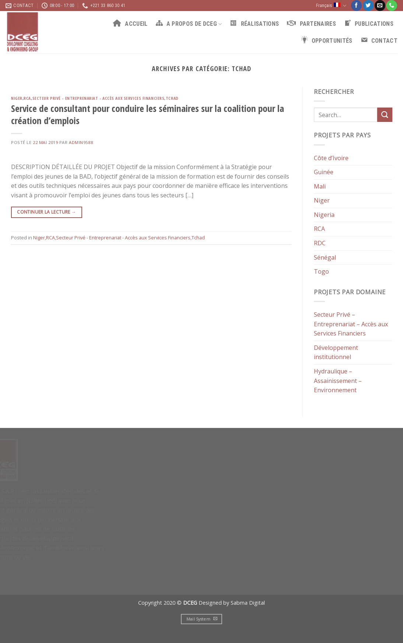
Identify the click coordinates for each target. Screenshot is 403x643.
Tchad (172, 98)
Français (331, 5)
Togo (321, 271)
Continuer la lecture (46, 211)
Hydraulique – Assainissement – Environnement (338, 380)
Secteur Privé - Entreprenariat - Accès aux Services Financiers (98, 98)
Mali (320, 186)
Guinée (323, 172)
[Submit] (384, 115)
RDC (320, 243)
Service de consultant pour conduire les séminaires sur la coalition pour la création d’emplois (147, 114)
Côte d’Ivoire (331, 158)
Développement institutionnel (336, 352)
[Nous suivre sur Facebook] (356, 5)
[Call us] (391, 5)
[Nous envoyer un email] (380, 5)
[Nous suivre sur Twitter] (368, 5)
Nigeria (324, 215)
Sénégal (325, 257)
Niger (16, 98)
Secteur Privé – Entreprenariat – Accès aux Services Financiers (351, 323)
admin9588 (81, 142)
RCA (27, 98)
